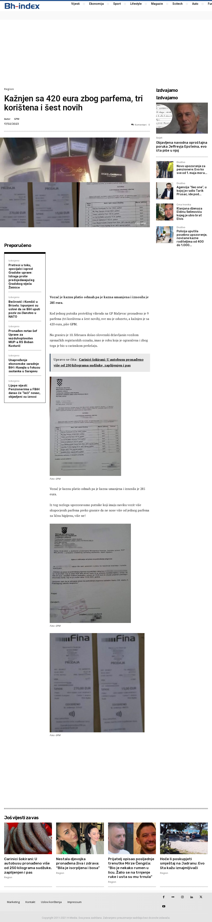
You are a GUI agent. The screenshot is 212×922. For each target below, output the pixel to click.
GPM (16, 118)
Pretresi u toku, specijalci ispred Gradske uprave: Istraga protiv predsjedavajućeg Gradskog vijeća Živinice (21, 276)
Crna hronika (184, 205)
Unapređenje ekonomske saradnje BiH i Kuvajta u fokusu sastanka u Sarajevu (24, 365)
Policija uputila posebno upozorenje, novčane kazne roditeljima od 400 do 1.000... (192, 238)
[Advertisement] (106, 53)
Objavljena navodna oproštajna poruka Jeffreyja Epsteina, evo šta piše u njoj (181, 146)
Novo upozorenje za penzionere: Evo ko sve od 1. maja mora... (192, 169)
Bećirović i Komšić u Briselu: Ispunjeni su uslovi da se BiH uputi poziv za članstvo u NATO (24, 309)
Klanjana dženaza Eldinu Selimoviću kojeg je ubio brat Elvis (189, 214)
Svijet (159, 138)
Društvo (181, 162)
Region (9, 89)
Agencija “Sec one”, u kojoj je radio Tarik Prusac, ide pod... (192, 191)
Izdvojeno (13, 260)
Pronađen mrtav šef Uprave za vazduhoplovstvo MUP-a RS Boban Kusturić (22, 338)
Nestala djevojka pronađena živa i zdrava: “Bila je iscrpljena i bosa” (78, 863)
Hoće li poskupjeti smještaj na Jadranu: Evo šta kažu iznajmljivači (183, 863)
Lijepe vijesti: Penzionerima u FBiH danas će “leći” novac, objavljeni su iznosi (24, 391)
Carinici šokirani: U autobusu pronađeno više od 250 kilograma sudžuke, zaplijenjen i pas (27, 866)
